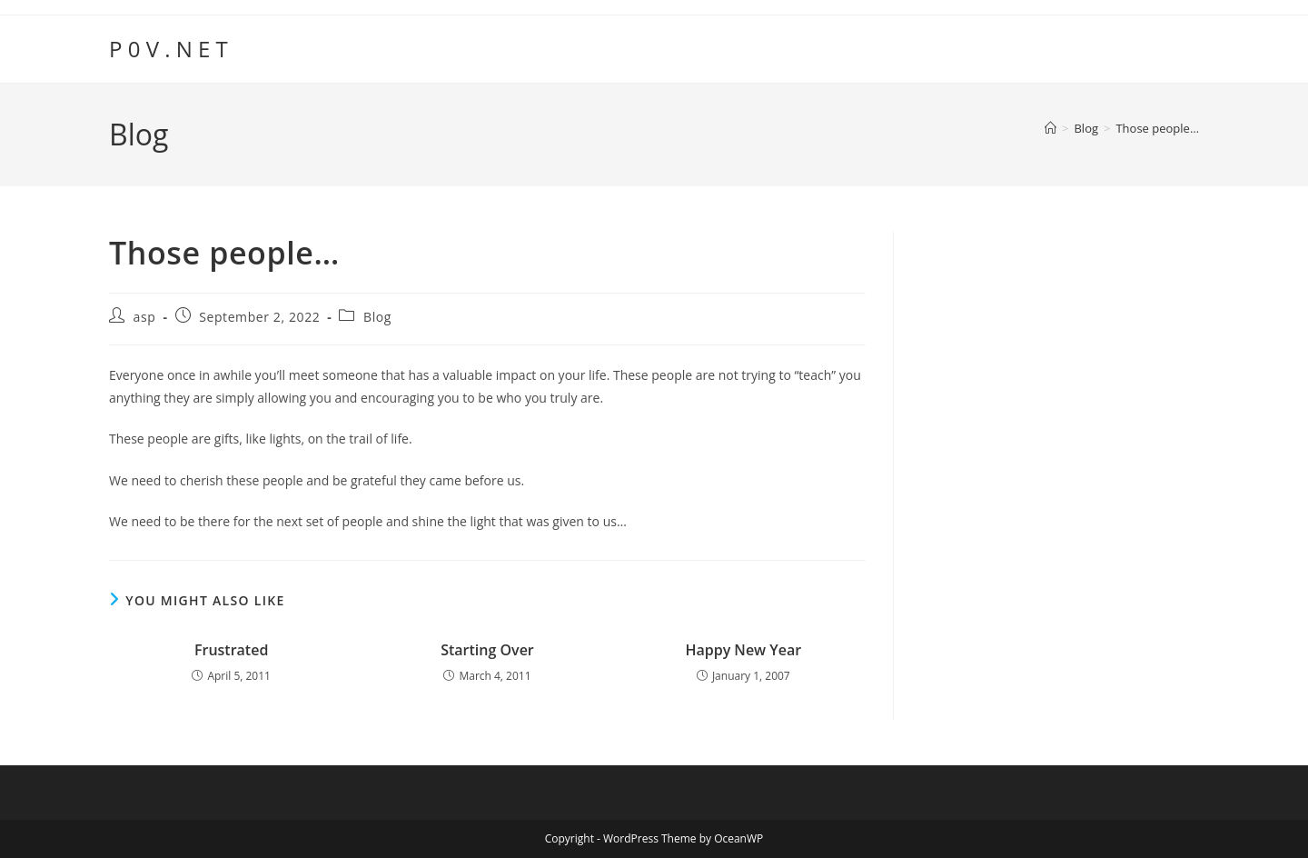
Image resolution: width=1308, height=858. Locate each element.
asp (145, 316)
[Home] (1050, 128)
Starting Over (487, 650)
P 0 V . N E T (168, 49)
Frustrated (231, 650)
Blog (377, 316)
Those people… (1157, 128)
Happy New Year (743, 650)
